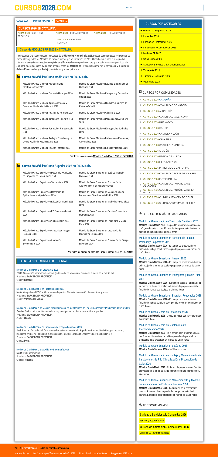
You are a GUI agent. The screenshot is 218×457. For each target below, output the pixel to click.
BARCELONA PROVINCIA (30, 34)
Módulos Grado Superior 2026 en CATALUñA (112, 252)
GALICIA (155, 128)
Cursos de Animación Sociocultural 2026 (164, 427)
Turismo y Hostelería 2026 (156, 76)
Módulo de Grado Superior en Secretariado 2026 (45, 182)
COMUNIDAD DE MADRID (164, 105)
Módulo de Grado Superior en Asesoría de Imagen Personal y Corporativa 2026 (166, 240)
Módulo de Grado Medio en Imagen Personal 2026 (46, 147)
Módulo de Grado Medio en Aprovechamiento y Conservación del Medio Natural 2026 (45, 104)
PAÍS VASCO (158, 122)
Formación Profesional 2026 (157, 42)
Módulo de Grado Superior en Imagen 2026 (162, 258)
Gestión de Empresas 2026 (157, 30)
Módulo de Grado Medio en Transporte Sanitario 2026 (48, 119)
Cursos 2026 (22, 20)
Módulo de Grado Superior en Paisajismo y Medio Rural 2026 (169, 277)
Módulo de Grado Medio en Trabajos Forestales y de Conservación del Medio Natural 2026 (47, 139)
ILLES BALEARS (159, 162)
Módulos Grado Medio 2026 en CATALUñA (113, 156)
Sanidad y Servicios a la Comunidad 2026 (164, 64)
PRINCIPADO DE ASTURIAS (166, 168)
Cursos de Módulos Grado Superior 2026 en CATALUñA (56, 165)
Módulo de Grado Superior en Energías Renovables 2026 (170, 295)
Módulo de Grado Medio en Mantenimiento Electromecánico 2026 (43, 85)
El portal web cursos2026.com (93, 453)
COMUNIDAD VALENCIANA (165, 116)
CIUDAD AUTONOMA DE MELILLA (169, 203)
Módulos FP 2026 (41, 20)
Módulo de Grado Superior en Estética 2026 (163, 345)
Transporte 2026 (151, 70)
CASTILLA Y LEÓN (161, 133)
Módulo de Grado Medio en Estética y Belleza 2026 (103, 147)
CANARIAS (157, 139)
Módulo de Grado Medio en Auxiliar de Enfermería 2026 (42, 349)
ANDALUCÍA (157, 111)
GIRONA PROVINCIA (72, 33)
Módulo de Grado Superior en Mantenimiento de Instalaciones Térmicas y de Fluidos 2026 (101, 193)
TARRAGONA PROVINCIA (68, 41)
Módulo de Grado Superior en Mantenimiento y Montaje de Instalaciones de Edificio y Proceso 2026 (169, 382)
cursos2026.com (29, 448)
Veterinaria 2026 (151, 81)
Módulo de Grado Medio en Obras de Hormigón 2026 (48, 93)
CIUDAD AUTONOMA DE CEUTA (168, 197)
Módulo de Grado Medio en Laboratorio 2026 (37, 269)
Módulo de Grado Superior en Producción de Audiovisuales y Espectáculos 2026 (100, 184)
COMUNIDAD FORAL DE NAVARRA (169, 173)
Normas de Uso (22, 453)
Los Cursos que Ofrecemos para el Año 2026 (54, 453)
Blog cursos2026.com (121, 453)
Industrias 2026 (151, 36)
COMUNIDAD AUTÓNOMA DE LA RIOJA (168, 191)
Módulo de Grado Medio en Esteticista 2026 (163, 312)
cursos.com (43, 8)
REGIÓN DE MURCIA (162, 156)
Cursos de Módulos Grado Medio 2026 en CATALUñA (55, 77)
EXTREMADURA (160, 179)
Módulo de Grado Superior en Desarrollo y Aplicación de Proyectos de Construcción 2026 (48, 174)
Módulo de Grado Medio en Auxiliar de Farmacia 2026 (48, 112)
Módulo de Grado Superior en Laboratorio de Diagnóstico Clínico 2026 (100, 232)
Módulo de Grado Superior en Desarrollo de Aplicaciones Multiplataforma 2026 (43, 193)
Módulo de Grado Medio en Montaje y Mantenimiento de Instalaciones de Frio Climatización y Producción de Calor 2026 (73, 308)
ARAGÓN (156, 150)
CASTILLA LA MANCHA (163, 145)
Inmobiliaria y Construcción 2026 (159, 47)
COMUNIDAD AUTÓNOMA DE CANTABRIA (166, 185)
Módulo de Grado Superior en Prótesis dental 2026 (40, 288)
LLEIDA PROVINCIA (109, 33)
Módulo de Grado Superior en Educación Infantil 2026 (48, 201)
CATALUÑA (157, 99)
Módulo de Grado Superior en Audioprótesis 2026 (46, 221)
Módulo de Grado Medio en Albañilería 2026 (99, 112)
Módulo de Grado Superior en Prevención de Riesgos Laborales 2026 (49, 327)
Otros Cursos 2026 (152, 59)
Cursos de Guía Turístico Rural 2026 (154, 432)
